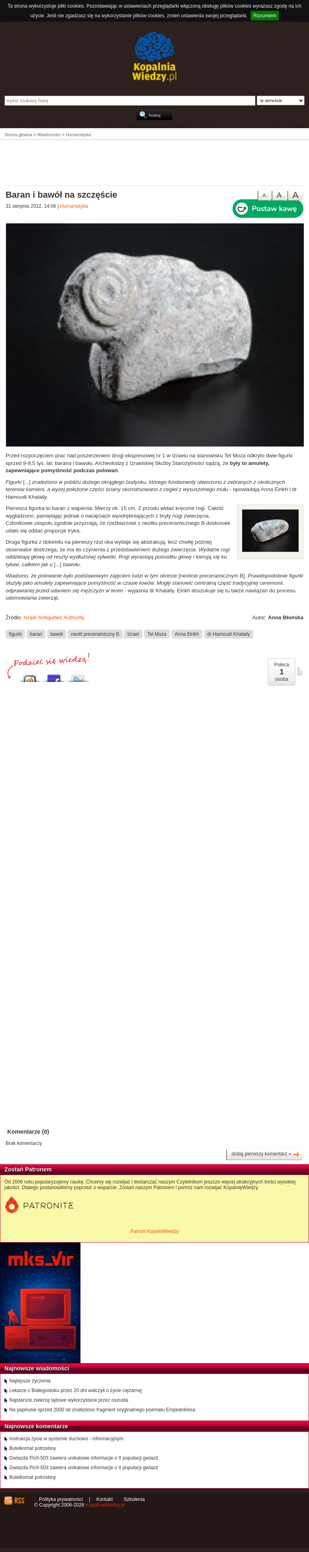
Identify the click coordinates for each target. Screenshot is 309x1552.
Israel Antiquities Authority (54, 617)
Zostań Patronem (28, 1169)
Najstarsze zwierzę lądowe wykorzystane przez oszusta (68, 1400)
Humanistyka (74, 206)
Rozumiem (264, 15)
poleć (299, 671)
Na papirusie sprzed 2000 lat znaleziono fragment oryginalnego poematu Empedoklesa (102, 1410)
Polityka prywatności (61, 1499)
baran (36, 634)
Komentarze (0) (28, 1131)
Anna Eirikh (187, 634)
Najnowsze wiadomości (36, 1368)
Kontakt (105, 1499)
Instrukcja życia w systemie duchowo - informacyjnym (66, 1438)
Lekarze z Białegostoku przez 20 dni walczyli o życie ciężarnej (75, 1390)
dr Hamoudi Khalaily (228, 634)
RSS (19, 1501)
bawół (56, 634)
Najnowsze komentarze (36, 1426)
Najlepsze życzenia (30, 1381)
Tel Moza (157, 634)
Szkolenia (134, 1499)
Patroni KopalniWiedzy (154, 1231)
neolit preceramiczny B (95, 634)
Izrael (133, 634)
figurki (15, 634)
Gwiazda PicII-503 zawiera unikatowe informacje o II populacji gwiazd (83, 1458)
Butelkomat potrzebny (32, 1448)
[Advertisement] (154, 162)
